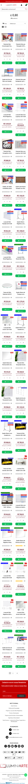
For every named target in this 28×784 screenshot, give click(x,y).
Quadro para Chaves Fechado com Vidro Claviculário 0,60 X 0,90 (21, 187)
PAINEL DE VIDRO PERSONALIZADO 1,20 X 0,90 (7, 187)
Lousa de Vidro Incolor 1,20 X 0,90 (7, 328)
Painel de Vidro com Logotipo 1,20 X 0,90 (20, 152)
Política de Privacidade (14, 708)
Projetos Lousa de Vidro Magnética (14, 710)
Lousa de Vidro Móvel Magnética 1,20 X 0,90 (7, 116)
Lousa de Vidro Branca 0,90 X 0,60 (7, 576)
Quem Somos (14, 705)
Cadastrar (21, 695)
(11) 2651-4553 (14, 729)
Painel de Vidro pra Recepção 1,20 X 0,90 (20, 45)
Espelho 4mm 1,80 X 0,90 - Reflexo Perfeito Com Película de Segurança (7, 506)
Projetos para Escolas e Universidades (14, 715)
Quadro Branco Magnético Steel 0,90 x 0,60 (7, 541)
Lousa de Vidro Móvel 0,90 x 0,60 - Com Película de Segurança (20, 258)
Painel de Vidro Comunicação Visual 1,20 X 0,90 (7, 45)
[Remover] (4, 59)
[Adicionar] (10, 59)
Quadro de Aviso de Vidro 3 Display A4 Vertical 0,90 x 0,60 (7, 649)
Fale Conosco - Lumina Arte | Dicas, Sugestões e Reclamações (14, 721)
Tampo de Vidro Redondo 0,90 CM (7, 293)
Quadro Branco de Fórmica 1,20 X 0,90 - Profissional (20, 541)
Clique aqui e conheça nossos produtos (14, 1)
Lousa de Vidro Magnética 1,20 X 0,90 (21, 577)
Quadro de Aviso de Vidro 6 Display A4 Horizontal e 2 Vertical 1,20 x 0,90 (20, 399)
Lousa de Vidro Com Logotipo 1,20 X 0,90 (20, 115)
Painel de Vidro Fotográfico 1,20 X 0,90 (7, 152)
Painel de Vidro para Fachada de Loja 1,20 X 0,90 (20, 80)
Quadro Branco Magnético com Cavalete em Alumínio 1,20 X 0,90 (21, 223)
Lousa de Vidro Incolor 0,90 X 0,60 (20, 613)
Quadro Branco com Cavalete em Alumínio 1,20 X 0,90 (21, 328)
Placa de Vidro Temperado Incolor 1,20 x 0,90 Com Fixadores (7, 399)
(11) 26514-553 (14, 733)
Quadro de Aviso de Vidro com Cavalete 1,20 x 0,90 (7, 80)
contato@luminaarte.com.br (14, 737)
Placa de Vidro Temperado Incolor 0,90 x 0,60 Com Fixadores (20, 364)
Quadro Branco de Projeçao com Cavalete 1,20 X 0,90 (21, 293)
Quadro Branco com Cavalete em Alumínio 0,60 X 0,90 (7, 434)
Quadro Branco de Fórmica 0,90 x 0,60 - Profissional (7, 364)
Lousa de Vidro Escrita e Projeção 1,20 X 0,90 (20, 649)
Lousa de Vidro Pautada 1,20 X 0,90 (7, 222)
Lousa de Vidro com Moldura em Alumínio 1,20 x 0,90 (20, 506)
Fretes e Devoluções (14, 713)
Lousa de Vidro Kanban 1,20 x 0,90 (20, 469)
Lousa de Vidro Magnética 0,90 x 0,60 (7, 613)
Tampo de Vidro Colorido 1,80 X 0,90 (20, 434)
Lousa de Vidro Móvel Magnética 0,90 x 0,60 (7, 258)
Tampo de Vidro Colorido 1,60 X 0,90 (7, 469)
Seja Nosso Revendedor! (14, 717)
